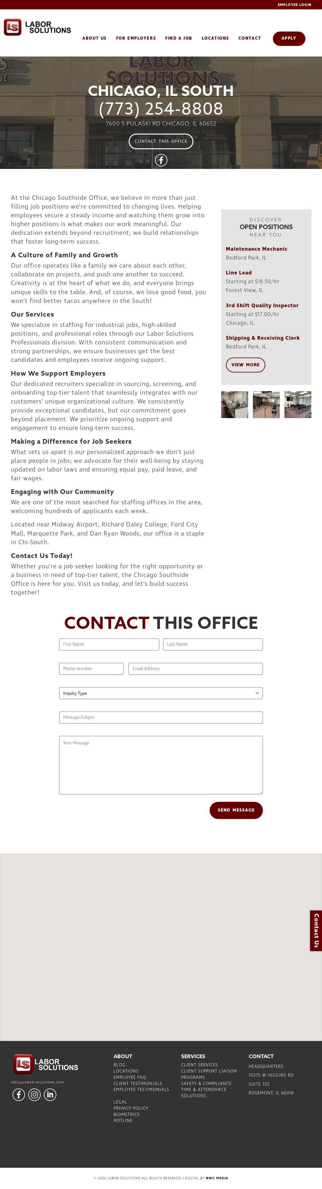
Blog (119, 1065)
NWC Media (217, 1178)
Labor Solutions (47, 27)
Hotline (123, 1120)
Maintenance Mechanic (257, 249)
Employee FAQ (130, 1077)
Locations (126, 1071)
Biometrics (127, 1114)
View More (246, 365)
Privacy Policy (131, 1108)
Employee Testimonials (141, 1090)
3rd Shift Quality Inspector (262, 305)
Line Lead (239, 272)
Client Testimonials (138, 1084)
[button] (161, 941)
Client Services (199, 1065)
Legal (120, 1102)
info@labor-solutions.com (37, 1082)
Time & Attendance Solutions (204, 1093)
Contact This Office (161, 141)
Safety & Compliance (206, 1084)
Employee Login (294, 4)
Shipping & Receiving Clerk (263, 338)
